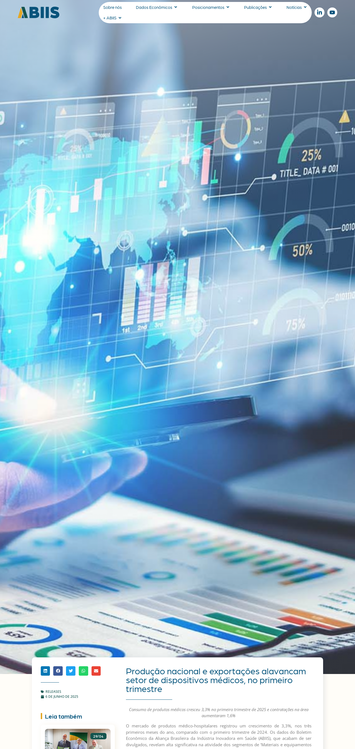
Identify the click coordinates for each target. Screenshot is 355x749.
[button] (45, 671)
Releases (53, 691)
